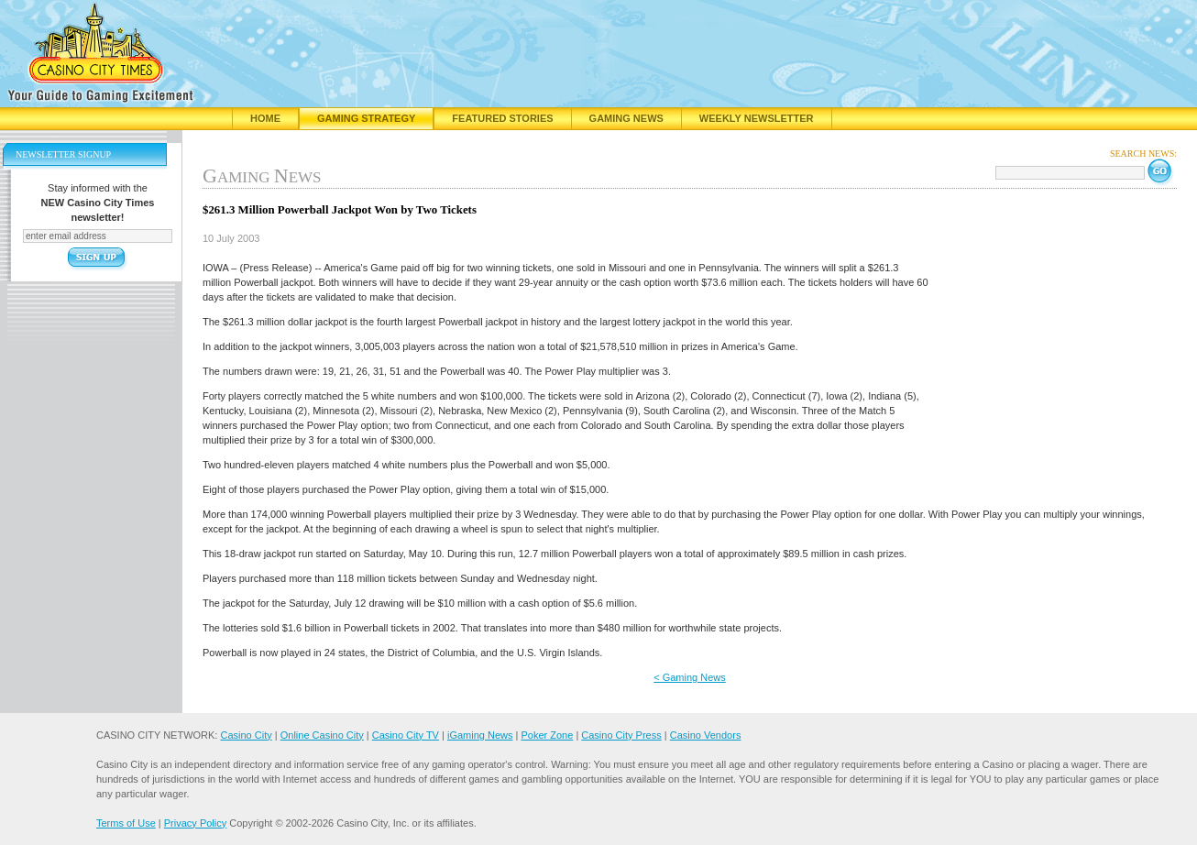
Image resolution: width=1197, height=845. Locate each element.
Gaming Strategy (366, 118)
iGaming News (480, 735)
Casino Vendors (705, 735)
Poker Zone (547, 735)
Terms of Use (126, 823)
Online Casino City (322, 735)
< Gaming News (689, 677)
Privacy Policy (195, 823)
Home (265, 118)
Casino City (245, 735)
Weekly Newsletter (756, 118)
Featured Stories (502, 118)
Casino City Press (621, 735)
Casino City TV (405, 735)
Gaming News (626, 118)
